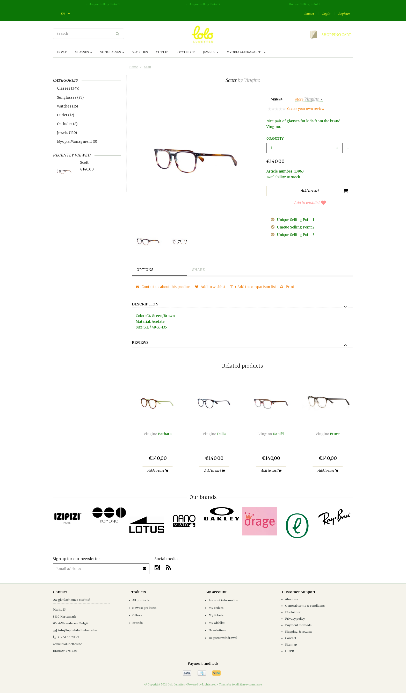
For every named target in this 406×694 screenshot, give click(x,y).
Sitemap (291, 644)
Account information (223, 600)
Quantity (275, 138)
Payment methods (298, 625)
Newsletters (217, 630)
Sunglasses (112, 52)
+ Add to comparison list (253, 287)
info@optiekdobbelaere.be (75, 630)
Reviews (140, 343)
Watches (140, 52)
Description (145, 304)
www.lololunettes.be (67, 644)
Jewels (211, 52)
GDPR (289, 651)
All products (140, 600)
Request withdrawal (223, 638)
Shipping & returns (298, 631)
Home (62, 52)
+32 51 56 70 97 (66, 637)
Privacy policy (295, 618)
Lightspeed (209, 684)
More (307, 99)
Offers (137, 615)
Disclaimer (293, 612)
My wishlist (216, 623)
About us (291, 599)
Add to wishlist (310, 202)
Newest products (144, 608)
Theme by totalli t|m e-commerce (240, 684)
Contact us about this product (163, 287)
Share (199, 270)
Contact (308, 14)
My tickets (216, 615)
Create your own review (305, 109)
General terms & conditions (305, 605)
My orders (216, 608)
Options (146, 270)
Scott (147, 67)
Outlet (162, 52)
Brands (137, 623)
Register (344, 14)
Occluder (186, 52)
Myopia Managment (246, 52)
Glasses (83, 52)
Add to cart (157, 471)
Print (287, 287)
